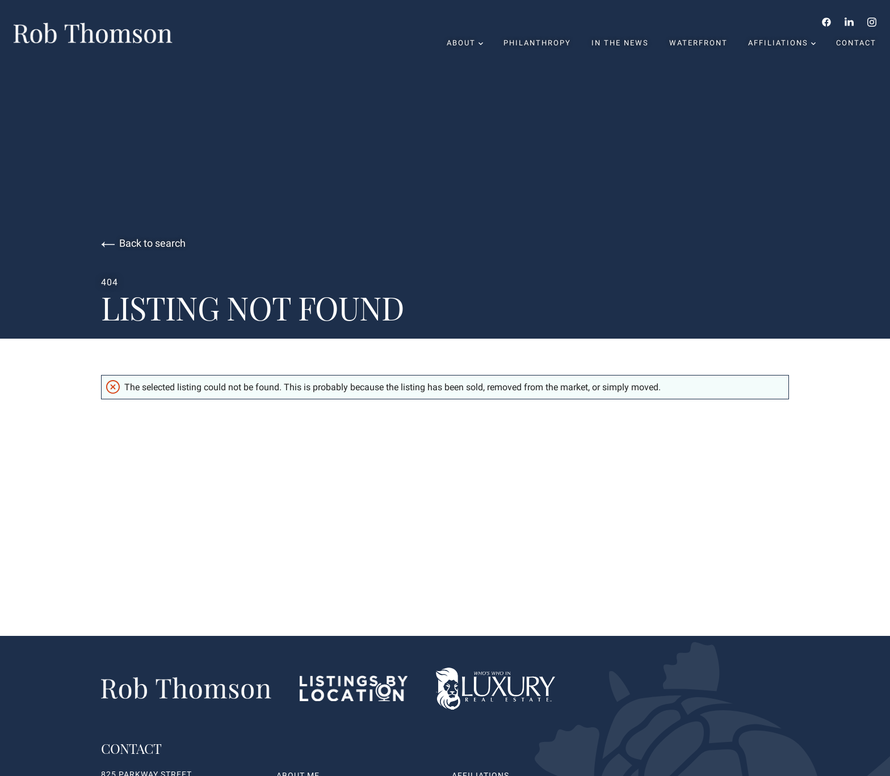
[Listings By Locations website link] (354, 691)
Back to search (143, 243)
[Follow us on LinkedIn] (849, 21)
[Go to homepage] (104, 33)
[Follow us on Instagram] (871, 21)
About (465, 43)
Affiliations (782, 43)
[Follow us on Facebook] (826, 21)
